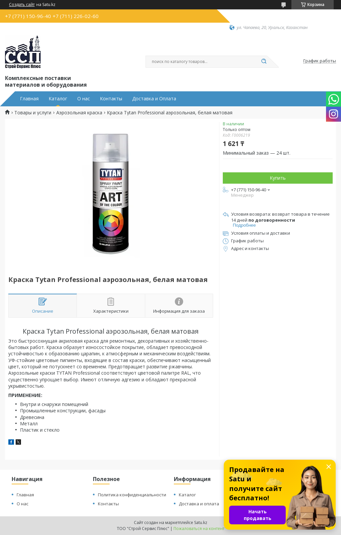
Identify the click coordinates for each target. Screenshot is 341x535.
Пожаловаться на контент (198, 528)
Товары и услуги (32, 113)
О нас (83, 98)
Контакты (111, 98)
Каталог (58, 98)
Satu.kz (200, 522)
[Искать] (263, 62)
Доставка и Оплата (154, 98)
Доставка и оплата (199, 504)
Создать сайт (22, 4)
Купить (278, 178)
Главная (29, 98)
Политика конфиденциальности (132, 495)
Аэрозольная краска (79, 113)
